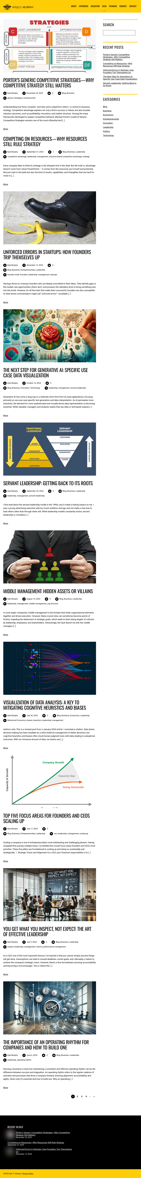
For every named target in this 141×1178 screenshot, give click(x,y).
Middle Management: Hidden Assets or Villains (48, 591)
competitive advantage (17, 156)
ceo (55, 833)
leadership (31, 156)
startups (53, 275)
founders (24, 275)
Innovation (25, 388)
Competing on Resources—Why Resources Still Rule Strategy (45, 141)
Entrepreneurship (28, 270)
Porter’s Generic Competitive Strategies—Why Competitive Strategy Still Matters (48, 82)
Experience (83, 6)
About (74, 6)
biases (29, 720)
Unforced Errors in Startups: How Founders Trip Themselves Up (47, 254)
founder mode (13, 275)
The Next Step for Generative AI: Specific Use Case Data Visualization (45, 372)
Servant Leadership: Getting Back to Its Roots (48, 483)
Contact (132, 6)
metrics (39, 947)
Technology (35, 388)
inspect (10, 947)
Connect (123, 6)
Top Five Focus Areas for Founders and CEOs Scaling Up (46, 818)
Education (95, 6)
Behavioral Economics (16, 720)
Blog (104, 6)
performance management (54, 947)
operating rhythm (24, 1060)
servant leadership (78, 388)
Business (70, 93)
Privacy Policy (27, 1174)
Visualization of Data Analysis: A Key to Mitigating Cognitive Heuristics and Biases (44, 705)
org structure (52, 604)
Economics (74, 715)
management (42, 156)
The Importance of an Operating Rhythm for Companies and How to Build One (46, 1044)
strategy (86, 156)
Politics (106, 131)
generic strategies (14, 98)
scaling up (84, 833)
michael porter (29, 98)
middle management (37, 604)
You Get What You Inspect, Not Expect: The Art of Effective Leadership (47, 931)
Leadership (80, 152)
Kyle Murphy (12, 93)
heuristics (37, 720)
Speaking (113, 6)
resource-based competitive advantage (65, 156)
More (5, 129)
